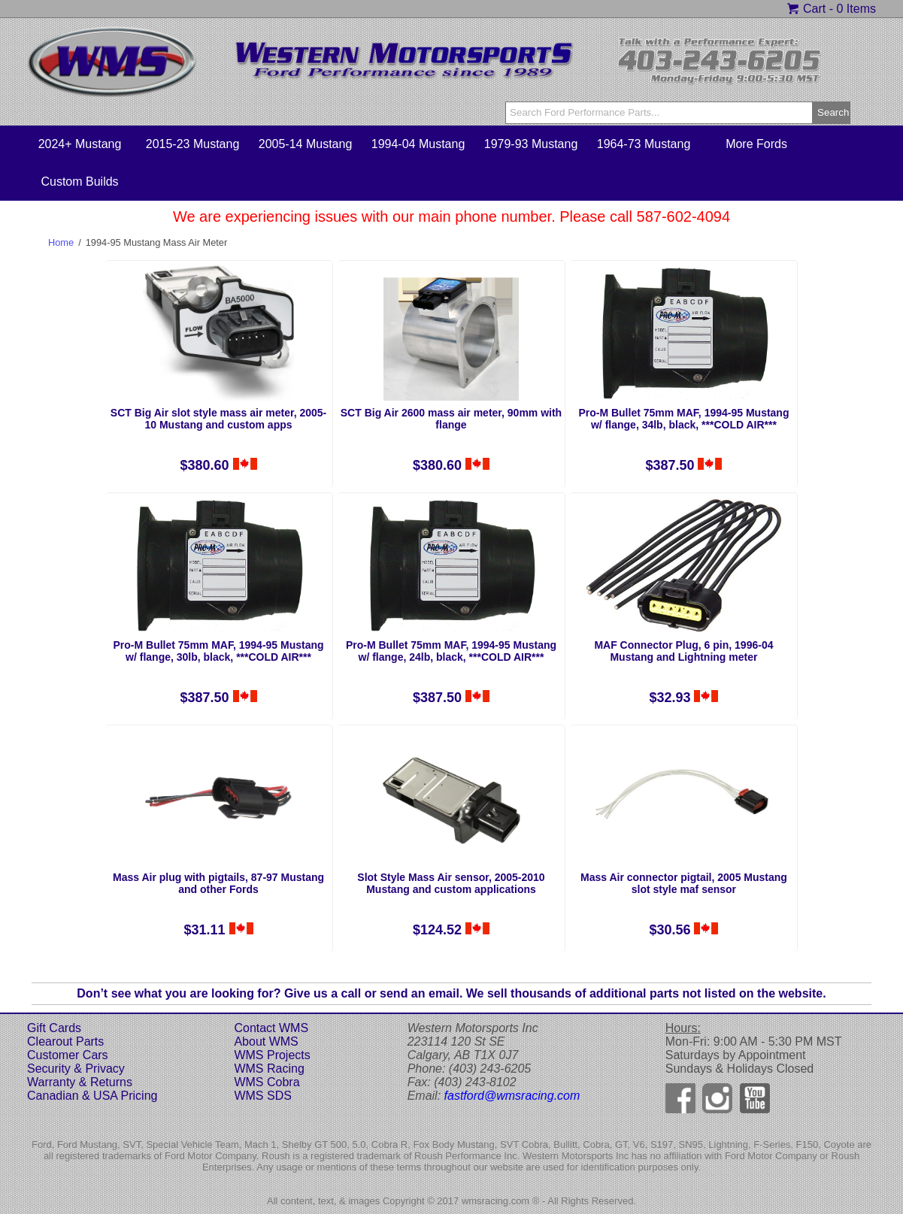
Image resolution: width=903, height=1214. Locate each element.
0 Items (856, 8)
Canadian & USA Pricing (92, 1095)
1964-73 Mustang (644, 144)
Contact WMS (271, 1028)
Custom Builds (79, 181)
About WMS (266, 1041)
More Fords (756, 144)
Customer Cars (67, 1055)
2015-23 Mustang (193, 144)
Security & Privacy (76, 1068)
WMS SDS (262, 1095)
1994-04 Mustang (418, 144)
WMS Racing (269, 1068)
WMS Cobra (266, 1082)
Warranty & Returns (79, 1082)
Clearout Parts (65, 1041)
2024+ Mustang (80, 144)
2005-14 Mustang (306, 144)
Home (61, 242)
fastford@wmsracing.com (512, 1095)
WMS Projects (272, 1055)
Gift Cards (54, 1028)
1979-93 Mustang (531, 144)
